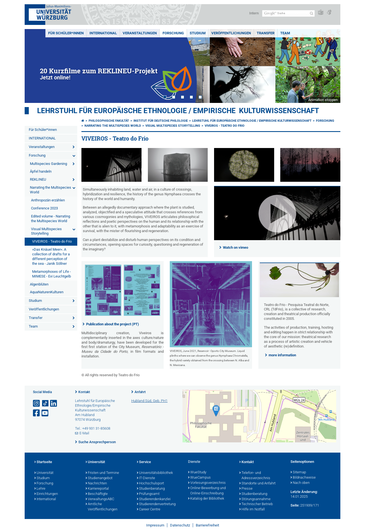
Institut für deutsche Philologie (160, 121)
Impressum (155, 525)
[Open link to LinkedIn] (54, 403)
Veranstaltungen (140, 33)
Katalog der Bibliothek (206, 498)
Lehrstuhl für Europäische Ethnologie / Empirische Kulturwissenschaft (178, 111)
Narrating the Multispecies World (50, 189)
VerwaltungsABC (100, 499)
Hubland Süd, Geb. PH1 (149, 401)
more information (282, 355)
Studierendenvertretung (156, 504)
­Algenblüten (39, 284)
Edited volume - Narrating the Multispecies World (50, 218)
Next (331, 66)
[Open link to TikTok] (45, 403)
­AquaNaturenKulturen (46, 292)
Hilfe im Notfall (252, 509)
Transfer (265, 33)
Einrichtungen (46, 494)
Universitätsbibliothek (155, 473)
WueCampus (199, 477)
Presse (246, 488)
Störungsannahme (255, 499)
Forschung (173, 33)
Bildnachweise (303, 477)
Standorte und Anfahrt (257, 483)
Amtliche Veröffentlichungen (101, 507)
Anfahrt (140, 392)
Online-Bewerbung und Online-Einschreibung (207, 491)
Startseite (43, 462)
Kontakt (84, 392)
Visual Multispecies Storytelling (46, 231)
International (45, 499)
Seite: (295, 505)
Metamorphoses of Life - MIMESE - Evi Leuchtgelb (51, 273)
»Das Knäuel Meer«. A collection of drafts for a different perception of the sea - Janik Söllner (51, 256)
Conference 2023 (44, 208)
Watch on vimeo (235, 247)
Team (285, 33)
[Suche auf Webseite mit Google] (288, 13)
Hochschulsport (150, 483)
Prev (34, 66)
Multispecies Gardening (48, 164)
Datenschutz (180, 525)
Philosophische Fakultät (109, 121)
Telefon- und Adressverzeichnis (254, 476)
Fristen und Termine (102, 473)
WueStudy (197, 472)
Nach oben (300, 483)
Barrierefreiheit (207, 525)
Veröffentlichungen (231, 33)
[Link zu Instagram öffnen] (37, 403)
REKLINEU (38, 179)
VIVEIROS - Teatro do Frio (52, 241)
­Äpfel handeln (41, 171)
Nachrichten (96, 483)
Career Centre (148, 509)
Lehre (39, 488)
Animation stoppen (323, 100)
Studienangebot (99, 478)
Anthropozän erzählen (48, 200)
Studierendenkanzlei (154, 499)
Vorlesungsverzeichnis (207, 483)
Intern (254, 13)
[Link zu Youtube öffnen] (45, 413)
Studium (197, 33)
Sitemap (298, 472)
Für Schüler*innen (66, 33)
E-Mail (84, 433)
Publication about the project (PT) (112, 324)
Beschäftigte (97, 494)
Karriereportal (97, 488)
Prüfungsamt (148, 494)
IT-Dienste (146, 478)
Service (144, 462)
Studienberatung (151, 488)
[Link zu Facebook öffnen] (37, 413)
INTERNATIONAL (103, 33)
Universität (43, 473)
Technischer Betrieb (256, 504)
